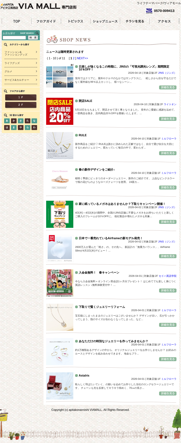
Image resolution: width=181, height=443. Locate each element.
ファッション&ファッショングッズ (16, 53)
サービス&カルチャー (17, 80)
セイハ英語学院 (167, 275)
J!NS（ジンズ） (167, 72)
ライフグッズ (12, 63)
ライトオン (170, 104)
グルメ (8, 71)
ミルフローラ (168, 138)
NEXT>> (82, 58)
